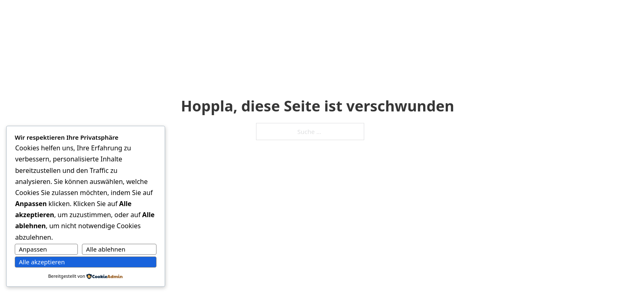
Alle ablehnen (105, 249)
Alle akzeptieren (42, 262)
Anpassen (33, 249)
